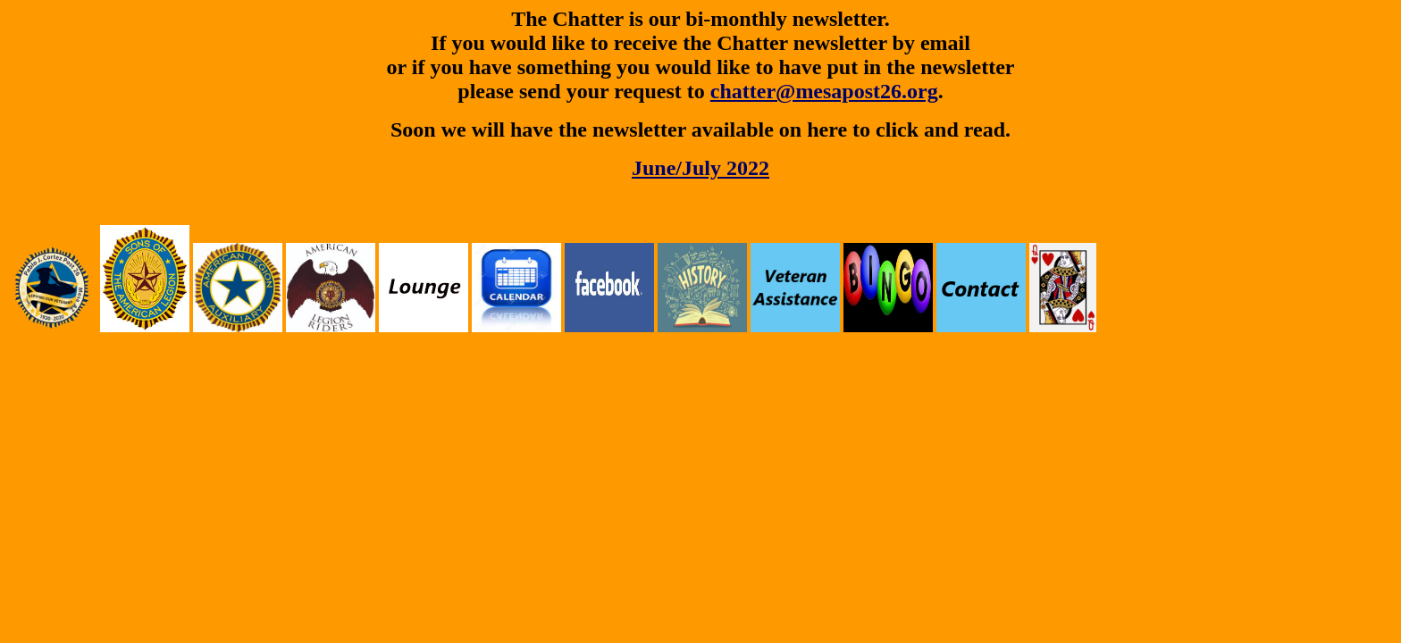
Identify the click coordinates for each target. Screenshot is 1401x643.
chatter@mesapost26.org (824, 91)
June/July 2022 (700, 168)
